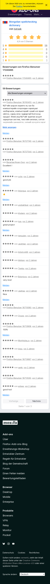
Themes (28, 14)
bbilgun (21, 260)
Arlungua (22, 191)
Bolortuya (22, 276)
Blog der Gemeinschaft (15, 463)
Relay (6, 525)
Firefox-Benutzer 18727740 (19, 141)
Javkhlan (22, 244)
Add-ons (8, 434)
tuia (19, 221)
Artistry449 (23, 252)
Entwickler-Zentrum (13, 453)
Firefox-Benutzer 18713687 (19, 359)
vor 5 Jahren (38, 78)
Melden (6, 133)
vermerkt (25, 558)
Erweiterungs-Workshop (16, 449)
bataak (18, 28)
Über (5, 439)
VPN (5, 520)
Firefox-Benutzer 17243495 (19, 78)
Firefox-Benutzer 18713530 (19, 378)
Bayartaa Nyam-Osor (16, 162)
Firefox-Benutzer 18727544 (19, 152)
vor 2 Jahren (38, 102)
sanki (20, 367)
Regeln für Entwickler (14, 458)
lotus (20, 349)
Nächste (36, 401)
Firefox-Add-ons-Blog (15, 444)
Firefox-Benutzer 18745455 (19, 102)
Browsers (8, 515)
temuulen (22, 236)
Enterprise (8, 501)
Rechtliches (34, 553)
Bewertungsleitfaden (14, 478)
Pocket (7, 535)
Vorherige (13, 401)
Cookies (21, 553)
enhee (21, 386)
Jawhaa (21, 291)
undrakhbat (23, 205)
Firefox (19, 6)
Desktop (7, 492)
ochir (20, 176)
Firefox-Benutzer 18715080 (19, 307)
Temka (21, 268)
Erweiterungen (15, 14)
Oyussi (21, 316)
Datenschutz (8, 553)
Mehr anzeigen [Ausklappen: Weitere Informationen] (9, 127)
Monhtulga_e (23, 340)
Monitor (7, 530)
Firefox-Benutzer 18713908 (19, 326)
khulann (21, 213)
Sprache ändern (10, 574)
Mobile (6, 497)
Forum (6, 468)
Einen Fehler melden (14, 473)
